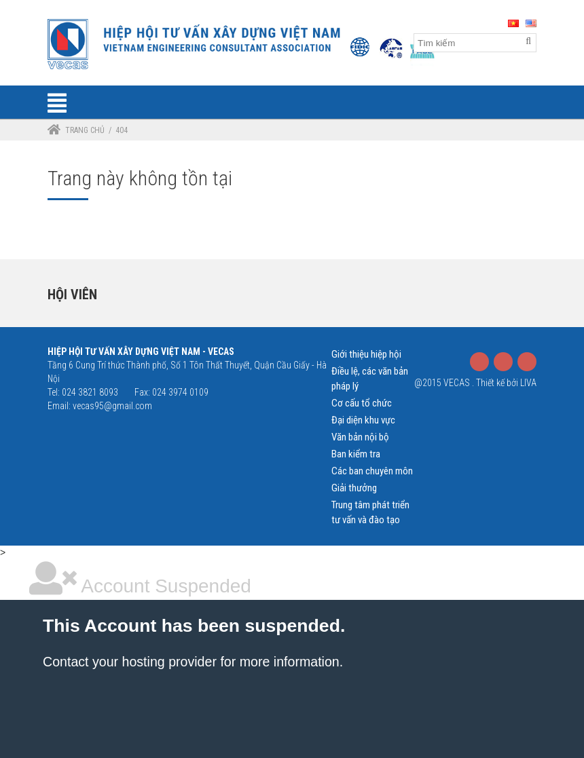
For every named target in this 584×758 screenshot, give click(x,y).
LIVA (528, 382)
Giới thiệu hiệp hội (366, 354)
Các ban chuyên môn (372, 471)
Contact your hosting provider (130, 661)
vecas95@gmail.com (112, 405)
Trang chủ (85, 130)
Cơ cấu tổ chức (361, 403)
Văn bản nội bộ (360, 437)
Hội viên (72, 294)
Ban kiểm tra (355, 454)
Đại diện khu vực (363, 420)
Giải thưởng (354, 488)
